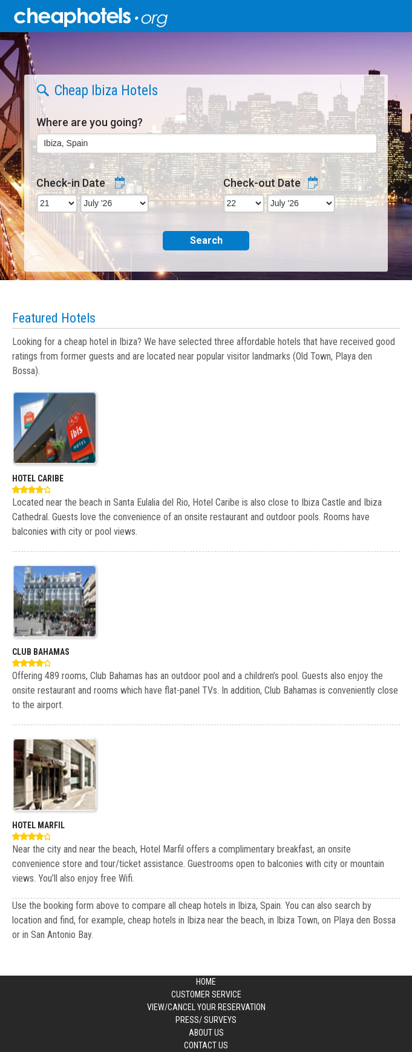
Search (206, 240)
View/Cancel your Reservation (206, 1007)
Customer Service (206, 994)
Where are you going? (89, 122)
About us (206, 1032)
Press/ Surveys (206, 1020)
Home (206, 982)
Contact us (206, 1045)
